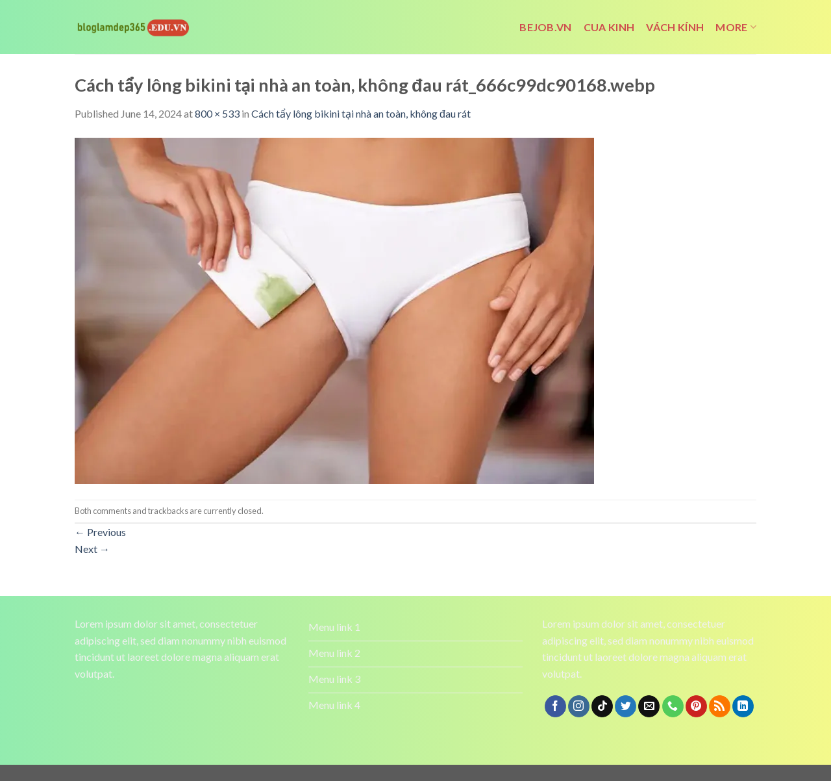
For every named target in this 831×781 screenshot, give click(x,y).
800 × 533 (217, 113)
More (735, 27)
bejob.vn (545, 27)
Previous (100, 532)
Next (92, 549)
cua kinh (609, 27)
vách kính (675, 27)
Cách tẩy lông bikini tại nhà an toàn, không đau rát (361, 113)
